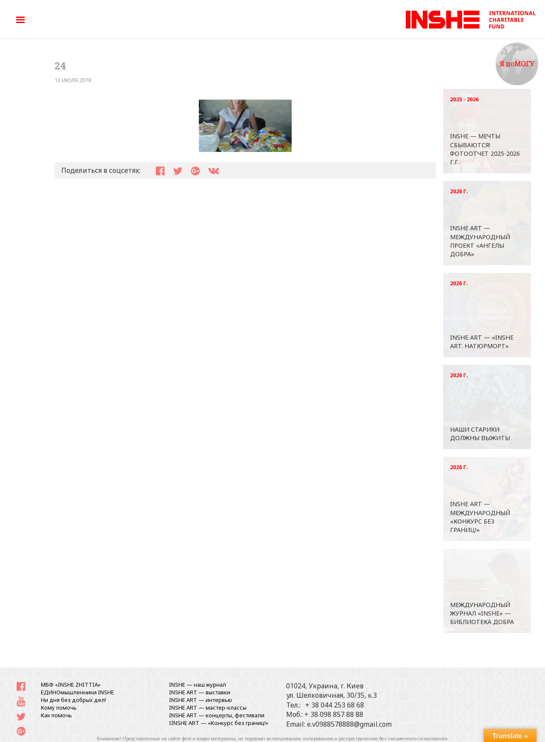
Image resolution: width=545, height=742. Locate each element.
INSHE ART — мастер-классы (208, 707)
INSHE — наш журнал (197, 684)
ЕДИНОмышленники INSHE (77, 692)
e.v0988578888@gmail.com (349, 724)
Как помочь (56, 715)
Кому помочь (59, 707)
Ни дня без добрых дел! (73, 700)
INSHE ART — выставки (199, 692)
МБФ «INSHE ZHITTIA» (70, 684)
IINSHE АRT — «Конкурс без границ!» (218, 723)
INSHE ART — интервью (200, 700)
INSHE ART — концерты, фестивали (216, 715)
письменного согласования (417, 739)
